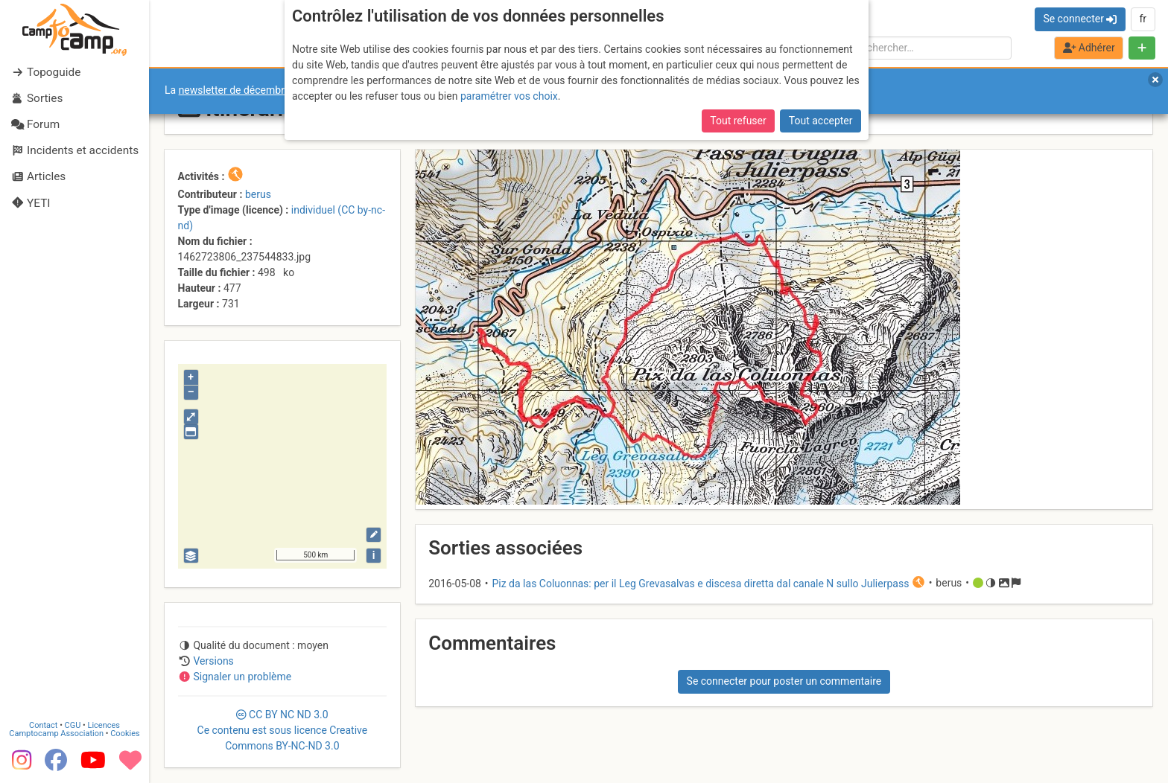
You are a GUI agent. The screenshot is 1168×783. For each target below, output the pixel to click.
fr (1142, 19)
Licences (104, 725)
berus (258, 194)
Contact (43, 725)
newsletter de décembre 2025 (248, 90)
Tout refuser (738, 121)
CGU (73, 725)
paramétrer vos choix (509, 96)
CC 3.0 (282, 730)
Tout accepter (821, 121)
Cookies (124, 733)
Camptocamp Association (56, 733)
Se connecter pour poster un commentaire (784, 681)
